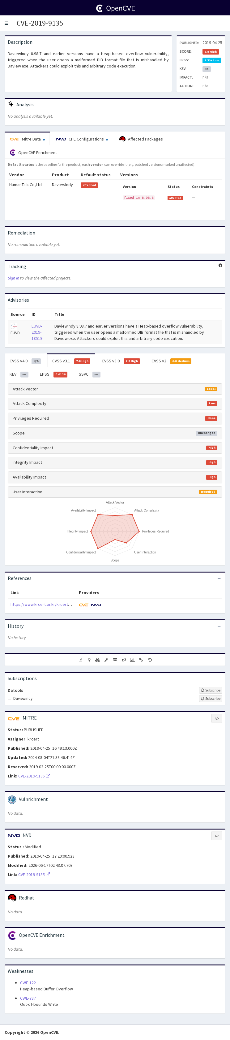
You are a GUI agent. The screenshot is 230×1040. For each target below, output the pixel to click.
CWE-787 (28, 998)
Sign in (13, 278)
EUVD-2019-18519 (37, 332)
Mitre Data (27, 139)
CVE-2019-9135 (40, 23)
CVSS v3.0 (121, 361)
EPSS (54, 374)
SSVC (89, 374)
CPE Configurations (82, 139)
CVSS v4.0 (25, 361)
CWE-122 (28, 982)
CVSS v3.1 (71, 361)
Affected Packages (141, 139)
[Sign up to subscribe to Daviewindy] (210, 698)
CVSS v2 (171, 361)
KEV (19, 374)
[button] (6, 23)
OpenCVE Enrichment (33, 152)
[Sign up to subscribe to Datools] (210, 690)
